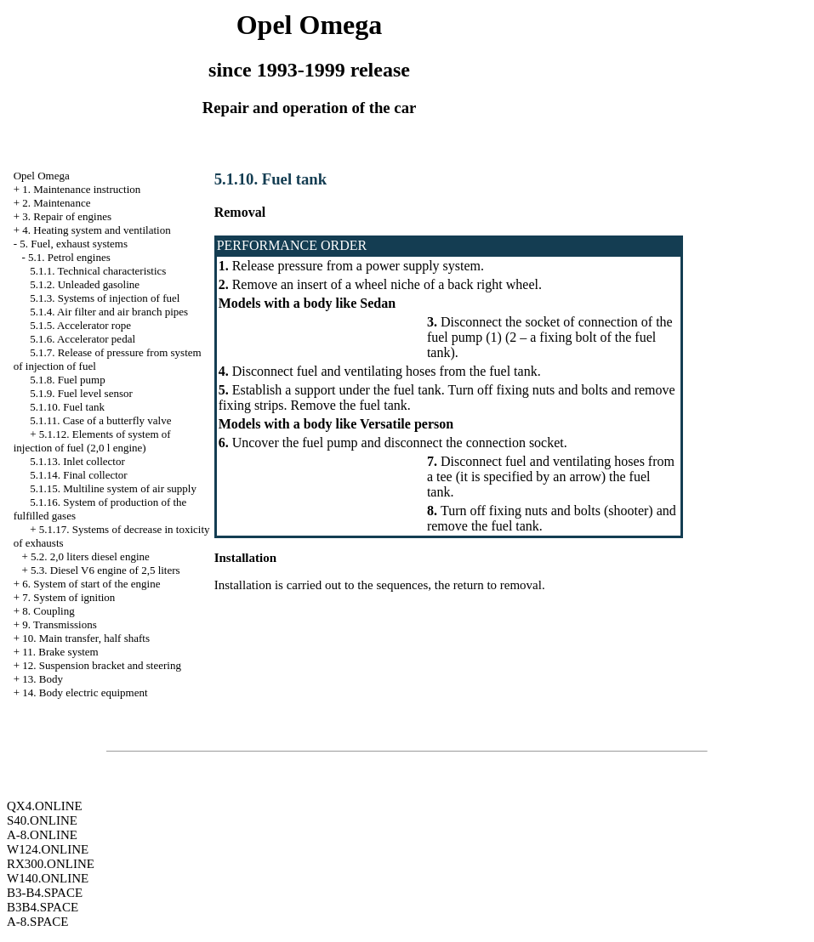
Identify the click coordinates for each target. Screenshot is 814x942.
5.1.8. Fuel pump (67, 379)
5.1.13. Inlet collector (77, 461)
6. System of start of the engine (91, 583)
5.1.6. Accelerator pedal (82, 338)
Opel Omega (42, 175)
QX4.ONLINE (45, 806)
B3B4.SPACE (42, 907)
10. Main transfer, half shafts (86, 638)
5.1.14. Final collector (78, 474)
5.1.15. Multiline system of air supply (113, 488)
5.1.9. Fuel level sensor (81, 393)
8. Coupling (48, 610)
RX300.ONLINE (50, 864)
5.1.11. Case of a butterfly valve (100, 420)
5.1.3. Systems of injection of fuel (104, 298)
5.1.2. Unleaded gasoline (84, 284)
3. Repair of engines (66, 216)
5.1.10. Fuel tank (67, 406)
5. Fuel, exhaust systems (74, 243)
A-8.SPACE (37, 921)
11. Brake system (60, 651)
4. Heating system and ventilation (96, 230)
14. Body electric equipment (84, 692)
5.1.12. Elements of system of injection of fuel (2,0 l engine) (92, 441)
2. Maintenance (56, 202)
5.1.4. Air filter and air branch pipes (109, 311)
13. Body (42, 678)
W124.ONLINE (47, 849)
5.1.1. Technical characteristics (98, 270)
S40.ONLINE (42, 820)
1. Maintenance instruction (81, 189)
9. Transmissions (59, 624)
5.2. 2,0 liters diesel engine (90, 556)
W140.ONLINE (47, 878)
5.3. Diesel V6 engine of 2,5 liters (105, 570)
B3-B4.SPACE (45, 892)
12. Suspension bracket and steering (101, 665)
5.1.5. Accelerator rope (80, 325)
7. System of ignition (68, 597)
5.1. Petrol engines (69, 257)
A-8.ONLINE (42, 835)
